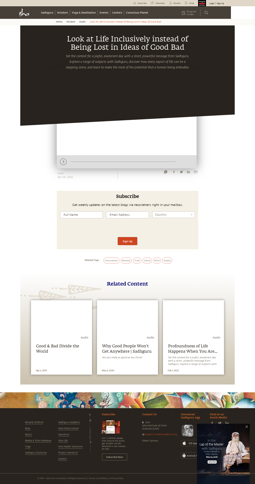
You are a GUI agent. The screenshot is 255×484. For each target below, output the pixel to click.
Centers (117, 12)
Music (28, 434)
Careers (62, 459)
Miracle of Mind (34, 422)
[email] (195, 173)
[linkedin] (188, 173)
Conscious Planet (137, 12)
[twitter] (181, 173)
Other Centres (150, 441)
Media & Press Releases (38, 440)
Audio (82, 22)
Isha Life (63, 440)
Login (211, 3)
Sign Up (220, 3)
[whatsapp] (165, 173)
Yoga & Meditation (84, 12)
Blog (27, 428)
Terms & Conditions (98, 478)
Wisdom (62, 12)
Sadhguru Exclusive (36, 452)
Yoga (28, 446)
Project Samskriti (68, 452)
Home (59, 22)
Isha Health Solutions (70, 446)
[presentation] (127, 227)
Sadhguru (47, 12)
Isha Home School (68, 428)
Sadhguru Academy (69, 422)
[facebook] (173, 172)
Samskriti (63, 434)
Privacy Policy (116, 478)
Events (104, 12)
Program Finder (191, 13)
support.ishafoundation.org (161, 434)
